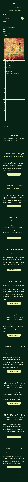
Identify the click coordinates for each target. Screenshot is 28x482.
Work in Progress (20, 285)
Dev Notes (5, 35)
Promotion (5, 31)
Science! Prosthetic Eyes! (14, 153)
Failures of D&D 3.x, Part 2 (14, 415)
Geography (8, 77)
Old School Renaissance (14, 221)
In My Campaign (14, 8)
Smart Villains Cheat (14, 185)
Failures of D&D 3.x (14, 448)
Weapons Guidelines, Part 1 (14, 348)
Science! (14, 158)
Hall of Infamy (8, 79)
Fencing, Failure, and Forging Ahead (12, 73)
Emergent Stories (9, 71)
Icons (7, 80)
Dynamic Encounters (10, 67)
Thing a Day (12, 285)
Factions (7, 75)
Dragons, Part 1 (14, 315)
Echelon (7, 285)
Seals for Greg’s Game (14, 249)
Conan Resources (9, 65)
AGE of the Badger (9, 59)
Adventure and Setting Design (9, 27)
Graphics (14, 253)
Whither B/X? (14, 217)
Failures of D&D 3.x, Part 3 (14, 383)
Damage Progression (14, 281)
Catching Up (8, 63)
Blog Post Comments (7, 33)
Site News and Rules (7, 25)
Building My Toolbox (10, 61)
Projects (4, 29)
